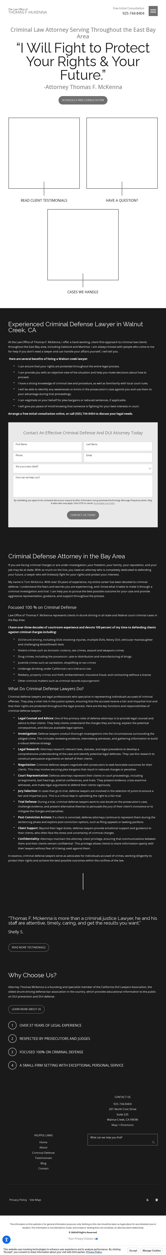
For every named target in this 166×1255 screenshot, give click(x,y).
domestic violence (59, 650)
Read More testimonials (29, 947)
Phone (19, 455)
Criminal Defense (43, 1153)
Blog (43, 1163)
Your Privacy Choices (83, 1238)
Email (89, 455)
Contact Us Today (83, 515)
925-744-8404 (133, 13)
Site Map (35, 1200)
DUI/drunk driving (30, 639)
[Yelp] (147, 1200)
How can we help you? (28, 477)
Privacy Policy (18, 1200)
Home (43, 1142)
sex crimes (89, 662)
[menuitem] (43, 1142)
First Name (21, 444)
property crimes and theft (47, 675)
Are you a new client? (27, 466)
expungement (90, 681)
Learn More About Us (26, 1009)
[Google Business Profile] (156, 1200)
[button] (6, 1240)
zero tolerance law (79, 668)
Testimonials (43, 1158)
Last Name (91, 444)
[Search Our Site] (153, 1142)
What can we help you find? (106, 1137)
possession (60, 656)
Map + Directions (123, 1125)
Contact (43, 1168)
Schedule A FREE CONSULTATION (83, 100)
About (43, 1147)
